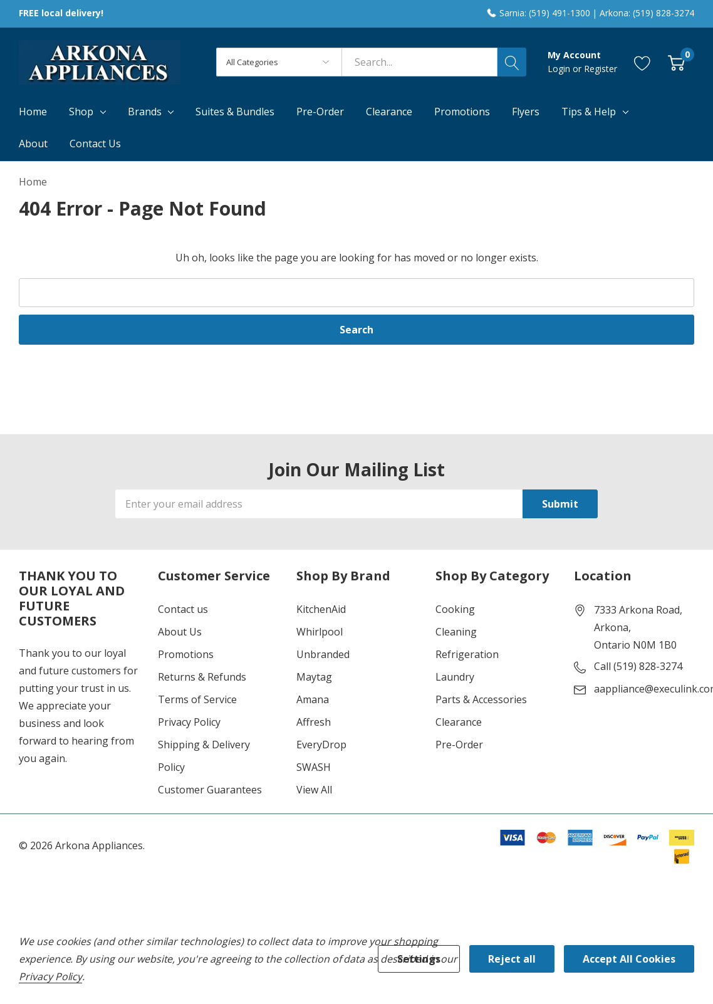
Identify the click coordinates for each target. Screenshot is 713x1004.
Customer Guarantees (210, 790)
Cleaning (456, 632)
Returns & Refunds (202, 677)
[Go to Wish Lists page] (642, 62)
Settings (418, 959)
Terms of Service (197, 699)
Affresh (313, 722)
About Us (180, 632)
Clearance (458, 722)
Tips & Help (588, 112)
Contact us (183, 609)
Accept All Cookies (629, 959)
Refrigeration (467, 654)
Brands (145, 112)
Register (600, 69)
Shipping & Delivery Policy (204, 756)
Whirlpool (319, 632)
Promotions (186, 654)
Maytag (314, 677)
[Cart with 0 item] (676, 62)
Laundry (454, 677)
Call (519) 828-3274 (638, 666)
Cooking (455, 609)
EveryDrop (321, 744)
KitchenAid (321, 609)
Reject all (512, 959)
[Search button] (511, 62)
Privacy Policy (189, 722)
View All (314, 790)
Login (560, 69)
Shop (81, 112)
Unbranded (323, 654)
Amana (312, 699)
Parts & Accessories (481, 699)
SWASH (313, 767)
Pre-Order (459, 744)
